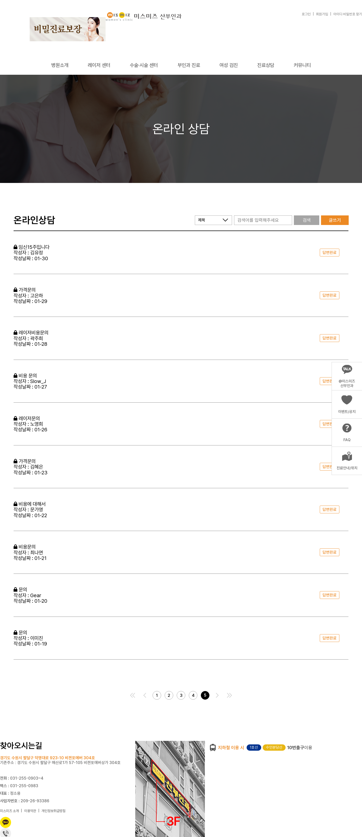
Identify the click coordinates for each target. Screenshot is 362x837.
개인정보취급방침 (53, 811)
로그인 (306, 14)
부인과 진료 (188, 65)
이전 (145, 695)
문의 (20, 590)
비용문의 (25, 547)
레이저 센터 (99, 65)
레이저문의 (27, 418)
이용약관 (30, 811)
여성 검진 (228, 65)
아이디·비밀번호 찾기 (347, 14)
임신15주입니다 (32, 247)
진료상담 (265, 65)
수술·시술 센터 (144, 65)
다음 (217, 695)
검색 (307, 220)
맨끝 (229, 695)
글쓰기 (335, 220)
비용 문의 (25, 376)
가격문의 (25, 290)
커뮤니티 (302, 65)
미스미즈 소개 (9, 811)
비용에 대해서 (30, 504)
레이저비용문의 (31, 333)
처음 (132, 695)
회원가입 (322, 14)
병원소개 (59, 65)
